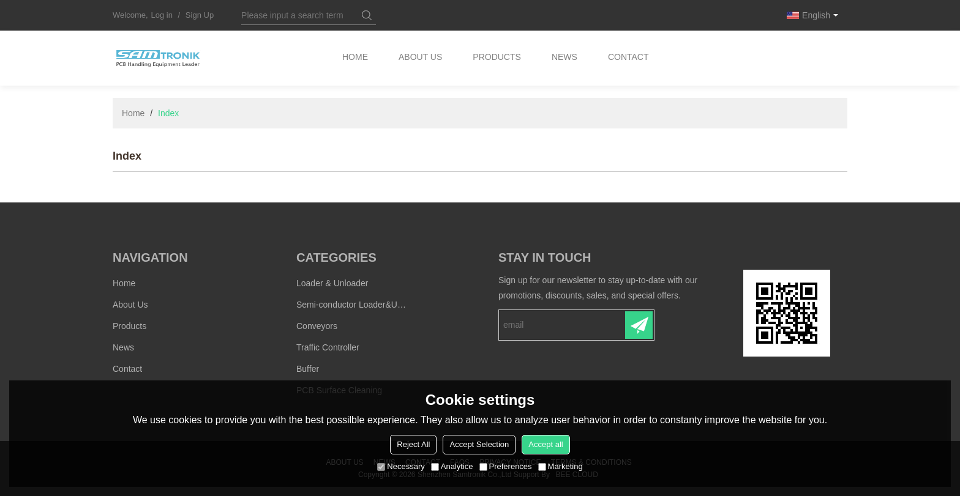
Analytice (452, 466)
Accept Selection (479, 444)
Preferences (505, 466)
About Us (421, 58)
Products (498, 58)
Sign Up (200, 15)
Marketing (560, 466)
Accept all (545, 444)
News (566, 58)
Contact (629, 58)
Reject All (413, 444)
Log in (162, 15)
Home (355, 58)
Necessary (400, 466)
